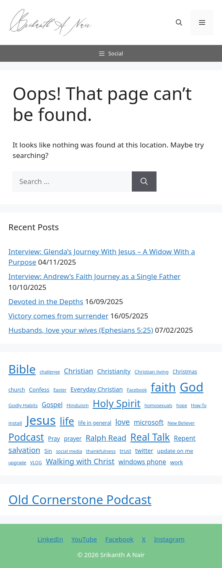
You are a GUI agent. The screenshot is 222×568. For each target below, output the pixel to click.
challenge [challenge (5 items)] (50, 372)
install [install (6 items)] (15, 423)
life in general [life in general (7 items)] (94, 422)
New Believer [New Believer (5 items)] (181, 423)
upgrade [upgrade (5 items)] (17, 462)
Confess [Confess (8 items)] (39, 389)
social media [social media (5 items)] (69, 451)
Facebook (119, 539)
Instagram (169, 539)
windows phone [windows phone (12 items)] (142, 462)
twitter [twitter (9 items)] (144, 451)
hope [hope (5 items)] (181, 405)
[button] (179, 22)
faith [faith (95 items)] (163, 387)
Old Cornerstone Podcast (79, 499)
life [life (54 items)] (67, 421)
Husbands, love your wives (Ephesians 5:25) (80, 330)
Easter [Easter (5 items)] (59, 390)
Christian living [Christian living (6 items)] (152, 371)
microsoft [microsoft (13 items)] (149, 422)
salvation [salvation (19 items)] (24, 450)
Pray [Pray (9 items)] (54, 438)
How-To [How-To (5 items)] (198, 405)
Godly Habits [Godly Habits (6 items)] (23, 405)
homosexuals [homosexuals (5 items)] (158, 405)
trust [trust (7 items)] (125, 451)
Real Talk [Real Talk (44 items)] (150, 437)
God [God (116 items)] (192, 387)
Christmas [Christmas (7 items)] (184, 371)
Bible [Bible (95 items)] (22, 369)
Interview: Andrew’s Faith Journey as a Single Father (94, 276)
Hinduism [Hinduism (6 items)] (78, 405)
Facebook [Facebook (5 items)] (137, 390)
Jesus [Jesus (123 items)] (41, 420)
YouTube (84, 539)
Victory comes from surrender (58, 316)
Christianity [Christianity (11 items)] (114, 371)
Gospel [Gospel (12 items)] (52, 404)
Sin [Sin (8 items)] (48, 451)
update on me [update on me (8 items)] (175, 451)
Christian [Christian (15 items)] (78, 371)
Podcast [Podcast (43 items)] (26, 437)
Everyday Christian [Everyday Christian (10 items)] (97, 389)
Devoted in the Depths (45, 301)
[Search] (144, 181)
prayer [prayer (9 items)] (72, 438)
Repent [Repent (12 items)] (184, 438)
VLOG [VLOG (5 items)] (36, 462)
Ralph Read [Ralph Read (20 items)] (106, 437)
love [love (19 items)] (122, 422)
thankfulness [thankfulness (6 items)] (101, 451)
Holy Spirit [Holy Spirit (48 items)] (117, 403)
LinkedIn (50, 539)
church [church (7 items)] (16, 389)
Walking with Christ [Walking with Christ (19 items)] (80, 461)
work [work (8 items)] (176, 462)
